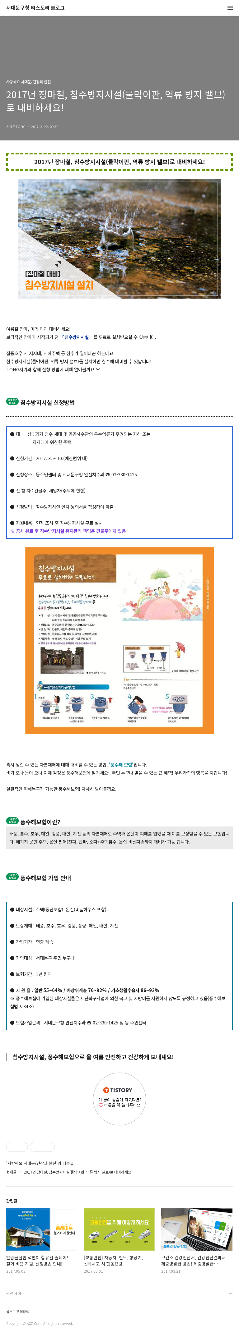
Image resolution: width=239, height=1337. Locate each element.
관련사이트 (15, 1293)
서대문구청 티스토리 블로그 (35, 8)
